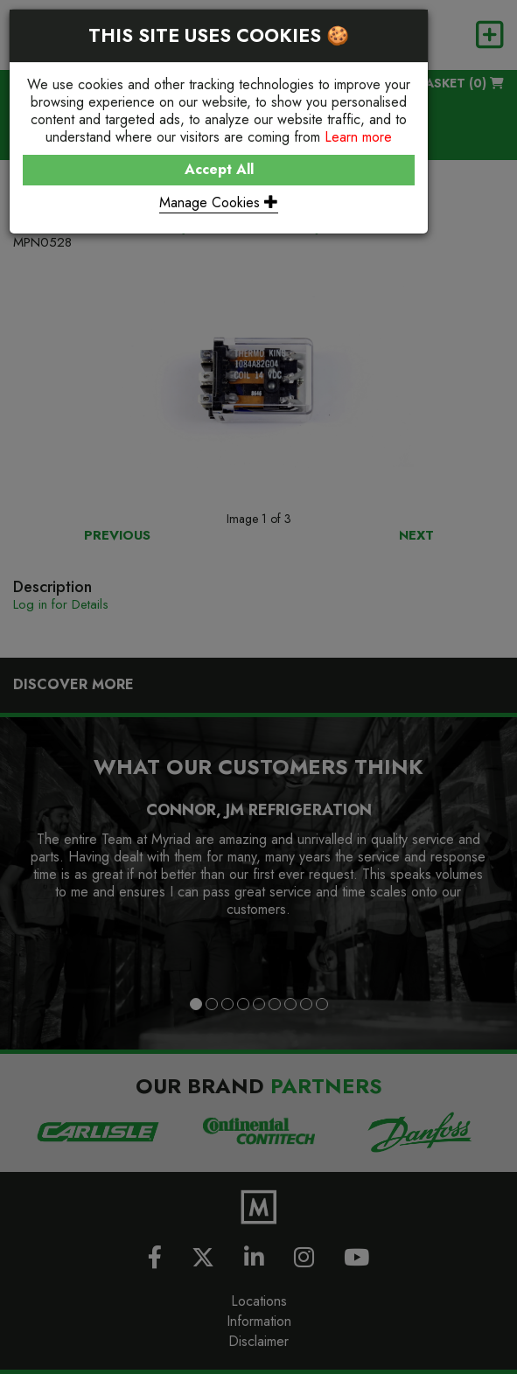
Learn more (358, 137)
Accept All (219, 169)
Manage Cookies (218, 202)
